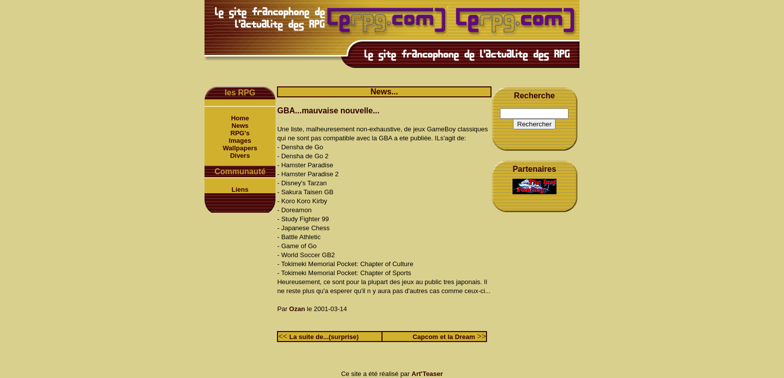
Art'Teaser (427, 374)
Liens (240, 189)
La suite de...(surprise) (324, 337)
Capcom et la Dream (443, 337)
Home (240, 118)
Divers (240, 155)
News (240, 125)
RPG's (240, 133)
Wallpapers (240, 148)
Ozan (297, 309)
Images (240, 140)
